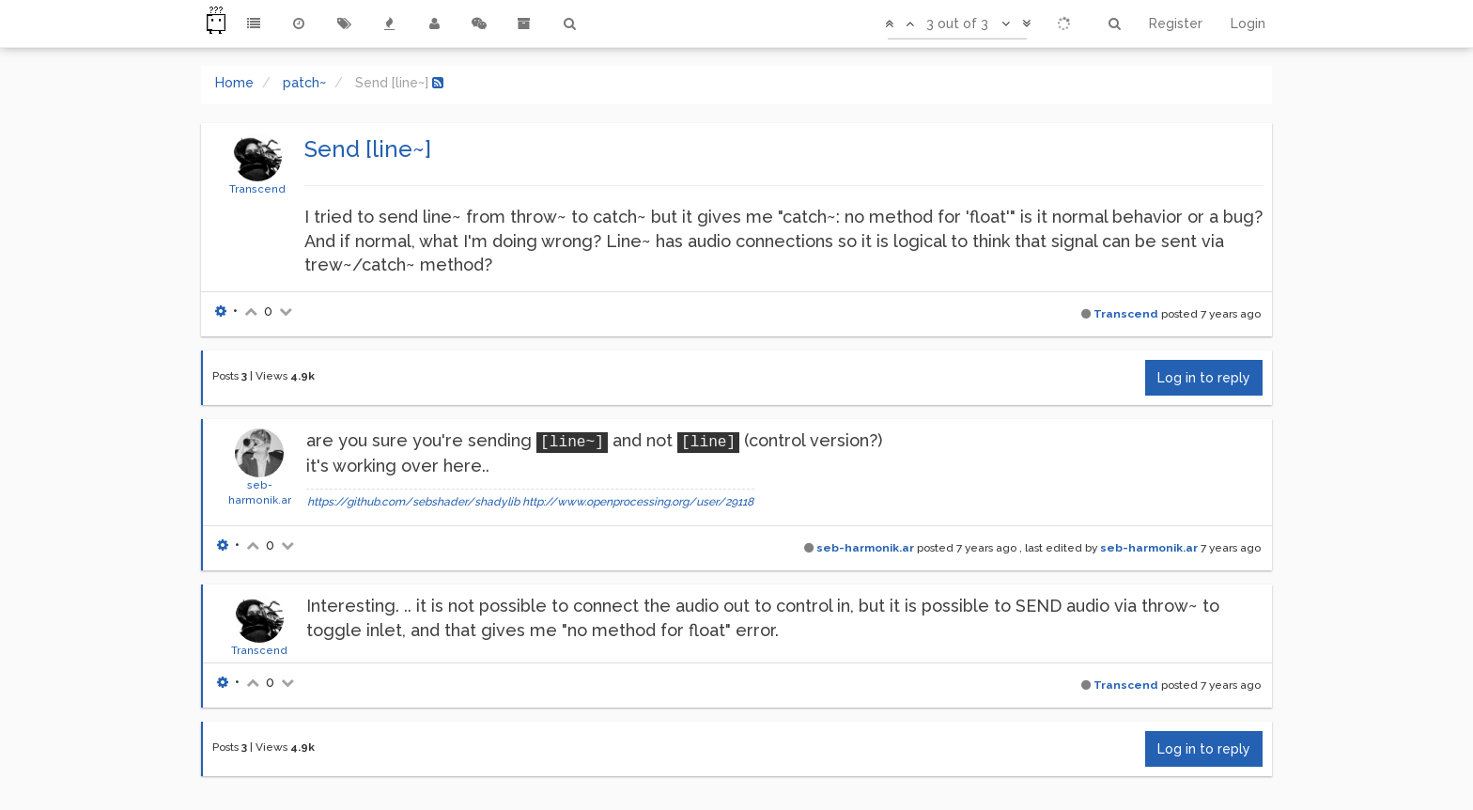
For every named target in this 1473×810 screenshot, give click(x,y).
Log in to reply (1203, 377)
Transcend (257, 188)
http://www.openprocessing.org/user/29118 (637, 501)
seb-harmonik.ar (865, 547)
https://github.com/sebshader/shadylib (413, 501)
